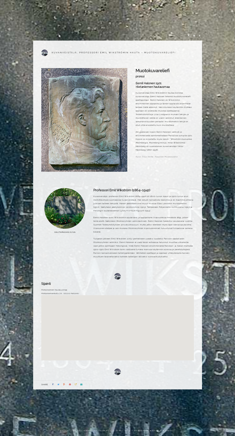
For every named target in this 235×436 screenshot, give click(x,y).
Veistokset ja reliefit (135, 6)
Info (195, 6)
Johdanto (110, 6)
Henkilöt (181, 6)
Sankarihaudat (162, 6)
